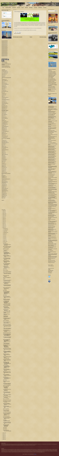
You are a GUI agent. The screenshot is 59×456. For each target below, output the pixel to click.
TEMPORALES (4, 190)
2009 (3, 436)
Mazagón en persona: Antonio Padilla (51, 227)
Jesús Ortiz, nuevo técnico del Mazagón (7, 397)
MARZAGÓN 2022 (4, 45)
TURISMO (3, 194)
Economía (3, 112)
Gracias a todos (5, 270)
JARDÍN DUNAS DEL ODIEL (6, 67)
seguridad (3, 180)
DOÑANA (26, 7)
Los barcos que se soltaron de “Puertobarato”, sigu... (6, 310)
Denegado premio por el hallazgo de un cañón (52, 111)
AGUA (3, 75)
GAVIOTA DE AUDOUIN (52, 82)
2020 (3, 218)
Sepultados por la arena (52, 261)
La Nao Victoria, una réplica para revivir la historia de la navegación (52, 190)
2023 (3, 214)
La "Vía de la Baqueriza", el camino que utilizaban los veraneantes (52, 172)
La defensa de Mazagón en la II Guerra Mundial (52, 183)
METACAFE (50, 271)
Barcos (3, 92)
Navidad (3, 148)
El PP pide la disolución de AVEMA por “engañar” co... (6, 283)
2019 (3, 219)
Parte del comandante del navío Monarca (52, 247)
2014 (3, 226)
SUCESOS (44, 7)
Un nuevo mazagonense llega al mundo (6, 322)
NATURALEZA (4, 147)
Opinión (3, 153)
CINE (2, 96)
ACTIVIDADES (4, 71)
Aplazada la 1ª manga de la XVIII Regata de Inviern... (7, 319)
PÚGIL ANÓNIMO (6, 320)
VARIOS (3, 196)
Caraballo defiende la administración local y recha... (7, 297)
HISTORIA (31, 7)
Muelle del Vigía (50, 242)
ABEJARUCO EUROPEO (52, 69)
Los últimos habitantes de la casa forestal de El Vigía (52, 221)
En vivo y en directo (6, 398)
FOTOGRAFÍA (4, 124)
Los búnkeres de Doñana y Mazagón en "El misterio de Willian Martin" (52, 203)
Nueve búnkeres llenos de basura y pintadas (52, 245)
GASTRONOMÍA (4, 126)
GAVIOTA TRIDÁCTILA (52, 83)
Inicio (3, 7)
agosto (4, 233)
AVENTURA (4, 86)
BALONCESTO (4, 91)
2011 (3, 434)
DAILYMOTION (50, 270)
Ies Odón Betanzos (4, 131)
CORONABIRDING (51, 76)
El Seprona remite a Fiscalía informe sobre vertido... (7, 256)
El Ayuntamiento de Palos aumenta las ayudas (7, 280)
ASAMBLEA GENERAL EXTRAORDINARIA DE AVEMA (7, 352)
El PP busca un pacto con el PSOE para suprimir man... (7, 423)
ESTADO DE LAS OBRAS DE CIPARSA (7, 395)
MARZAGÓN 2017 (4, 51)
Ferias (3, 119)
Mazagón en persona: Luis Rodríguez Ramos (52, 229)
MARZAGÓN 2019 (4, 48)
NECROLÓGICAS (4, 149)
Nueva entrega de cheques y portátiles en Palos (7, 247)
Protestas (3, 168)
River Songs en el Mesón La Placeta (7, 401)
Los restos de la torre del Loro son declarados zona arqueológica (52, 213)
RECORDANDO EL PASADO (6, 173)
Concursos (3, 98)
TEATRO (3, 187)
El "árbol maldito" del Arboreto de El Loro (51, 114)
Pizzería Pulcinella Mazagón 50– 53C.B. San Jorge (6, 261)
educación (3, 113)
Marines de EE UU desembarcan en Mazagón (52, 223)
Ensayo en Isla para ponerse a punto (6, 410)
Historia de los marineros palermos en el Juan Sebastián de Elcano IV (52, 154)
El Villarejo (50, 141)
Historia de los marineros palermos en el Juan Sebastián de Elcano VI (52, 160)
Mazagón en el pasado (51, 226)
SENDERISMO (4, 182)
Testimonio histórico (51, 262)
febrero (4, 241)
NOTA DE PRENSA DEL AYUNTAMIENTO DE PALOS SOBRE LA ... (7, 335)
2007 (3, 439)
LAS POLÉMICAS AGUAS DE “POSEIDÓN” (6, 387)
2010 (3, 435)
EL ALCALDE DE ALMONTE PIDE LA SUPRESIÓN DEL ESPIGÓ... (6, 366)
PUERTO (3, 171)
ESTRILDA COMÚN (51, 81)
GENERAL (3, 127)
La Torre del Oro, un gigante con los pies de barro (52, 195)
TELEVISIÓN (4, 189)
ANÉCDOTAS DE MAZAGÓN (6, 77)
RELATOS (3, 175)
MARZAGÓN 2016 (4, 52)
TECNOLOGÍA (4, 188)
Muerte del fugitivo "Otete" (52, 243)
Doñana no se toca (6, 248)
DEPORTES (40, 7)
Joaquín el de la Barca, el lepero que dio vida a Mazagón (52, 169)
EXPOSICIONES (4, 118)
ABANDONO (4, 70)
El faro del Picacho (51, 122)
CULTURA (35, 7)
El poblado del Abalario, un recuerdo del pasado (52, 137)
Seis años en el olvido (51, 260)
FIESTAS (3, 120)
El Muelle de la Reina (51, 130)
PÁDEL (3, 155)
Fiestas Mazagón (4, 121)
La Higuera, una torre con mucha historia (52, 185)
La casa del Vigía (50, 176)
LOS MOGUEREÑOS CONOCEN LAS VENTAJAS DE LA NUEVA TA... (6, 292)
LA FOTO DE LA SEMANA (6, 138)
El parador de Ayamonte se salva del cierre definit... (7, 418)
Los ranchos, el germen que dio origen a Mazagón (52, 210)
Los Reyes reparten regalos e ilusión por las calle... (7, 407)
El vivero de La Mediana (52, 142)
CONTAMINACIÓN (5, 99)
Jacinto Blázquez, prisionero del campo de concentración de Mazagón (52, 167)
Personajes (3, 160)
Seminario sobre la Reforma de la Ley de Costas (6, 355)
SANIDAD (3, 177)
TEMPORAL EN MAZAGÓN (5, 316)
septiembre (5, 232)
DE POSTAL (3, 105)
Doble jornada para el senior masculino (6, 343)
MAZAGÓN (14, 7)
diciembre (5, 228)
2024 (3, 213)
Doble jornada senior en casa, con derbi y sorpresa (6, 288)
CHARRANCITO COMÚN (52, 74)
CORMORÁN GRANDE (51, 75)
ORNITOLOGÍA (4, 154)
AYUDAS (3, 90)
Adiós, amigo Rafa (6, 408)
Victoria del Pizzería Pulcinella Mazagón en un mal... (7, 375)
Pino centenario (50, 250)
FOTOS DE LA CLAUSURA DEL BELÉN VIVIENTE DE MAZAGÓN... (6, 253)
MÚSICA (3, 146)
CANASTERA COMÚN (51, 71)
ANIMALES (3, 79)
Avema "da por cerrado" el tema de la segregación (7, 328)
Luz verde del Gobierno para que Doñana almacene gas (6, 264)
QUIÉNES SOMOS (8, 7)
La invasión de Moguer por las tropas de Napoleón (52, 187)
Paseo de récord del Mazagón (6, 276)
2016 (3, 223)
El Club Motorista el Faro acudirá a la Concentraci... (7, 390)
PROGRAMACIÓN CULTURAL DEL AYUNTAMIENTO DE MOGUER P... (7, 363)
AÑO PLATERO (4, 80)
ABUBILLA (50, 70)
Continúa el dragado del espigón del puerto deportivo (6, 414)
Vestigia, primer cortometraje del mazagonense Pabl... (6, 307)
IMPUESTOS (4, 133)
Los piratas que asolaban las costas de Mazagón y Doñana (52, 205)
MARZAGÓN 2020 (5, 47)
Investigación (4, 137)
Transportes (3, 193)
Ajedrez (3, 76)
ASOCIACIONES (4, 84)
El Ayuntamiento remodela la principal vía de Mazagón (7, 378)
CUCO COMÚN (50, 77)
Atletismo (3, 85)
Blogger (35, 454)
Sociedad (3, 183)
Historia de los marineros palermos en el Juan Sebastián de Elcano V (52, 157)
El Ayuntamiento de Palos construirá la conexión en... (7, 326)
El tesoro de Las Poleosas (52, 140)
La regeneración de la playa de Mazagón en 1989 (52, 192)
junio (4, 236)
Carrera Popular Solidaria (7, 271)
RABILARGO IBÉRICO (51, 86)
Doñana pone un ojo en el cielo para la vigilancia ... (7, 273)
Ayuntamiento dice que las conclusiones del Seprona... (6, 259)
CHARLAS (3, 93)
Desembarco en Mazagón (52, 113)
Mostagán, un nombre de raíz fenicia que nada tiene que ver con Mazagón (52, 241)
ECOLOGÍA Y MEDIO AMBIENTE (5, 110)
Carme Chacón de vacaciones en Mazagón (7, 430)
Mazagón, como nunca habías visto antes (6, 299)
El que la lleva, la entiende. (5, 250)
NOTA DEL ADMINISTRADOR (6, 420)
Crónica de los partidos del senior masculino (6, 305)
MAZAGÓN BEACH (9, 3)
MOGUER (18, 7)
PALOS (23, 7)
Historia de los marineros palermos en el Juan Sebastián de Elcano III (52, 152)
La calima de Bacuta (51, 175)
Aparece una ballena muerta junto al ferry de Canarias (7, 404)
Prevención (3, 167)
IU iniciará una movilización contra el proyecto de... (7, 245)
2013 (3, 227)
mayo (4, 237)
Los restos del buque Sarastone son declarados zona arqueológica (52, 215)
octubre (4, 231)
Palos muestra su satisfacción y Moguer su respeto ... (7, 331)
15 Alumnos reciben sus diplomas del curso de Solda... (7, 360)
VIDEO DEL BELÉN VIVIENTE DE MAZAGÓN (6, 426)
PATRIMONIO (4, 159)
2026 (3, 210)
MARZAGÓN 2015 (4, 53)
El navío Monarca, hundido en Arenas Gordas (52, 132)
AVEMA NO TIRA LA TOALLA (6, 314)
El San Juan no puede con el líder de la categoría (7, 383)
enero (4, 242)
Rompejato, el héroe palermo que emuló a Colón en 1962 (52, 256)
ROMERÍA (3, 176)
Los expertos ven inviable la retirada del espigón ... (7, 338)
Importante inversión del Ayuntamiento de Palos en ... (7, 349)
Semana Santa (4, 181)
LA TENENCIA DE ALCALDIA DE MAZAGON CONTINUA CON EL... (7, 302)
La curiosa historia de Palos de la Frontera (52, 180)
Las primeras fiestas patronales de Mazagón (51, 200)
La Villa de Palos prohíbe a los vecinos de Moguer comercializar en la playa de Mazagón (52, 197)
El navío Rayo (50, 133)
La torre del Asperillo (51, 193)
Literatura (3, 140)
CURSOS (3, 104)
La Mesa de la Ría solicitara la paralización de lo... (6, 267)
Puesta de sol (4, 172)
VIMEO (49, 269)
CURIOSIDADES (4, 103)
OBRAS (3, 152)
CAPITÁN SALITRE (6, 416)
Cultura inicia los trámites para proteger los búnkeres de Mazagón (52, 109)
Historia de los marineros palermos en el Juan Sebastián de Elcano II (52, 149)
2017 (3, 222)
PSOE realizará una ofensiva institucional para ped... (7, 370)
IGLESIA (3, 132)
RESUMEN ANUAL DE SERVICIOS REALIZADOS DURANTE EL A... (6, 346)
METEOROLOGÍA (4, 142)
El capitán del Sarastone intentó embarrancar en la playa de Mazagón (52, 117)
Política (3, 165)
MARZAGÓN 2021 (4, 46)
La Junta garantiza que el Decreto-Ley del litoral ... (7, 286)
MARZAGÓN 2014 (4, 54)
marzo (4, 240)
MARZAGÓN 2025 (4, 41)
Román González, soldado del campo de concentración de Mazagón (52, 254)
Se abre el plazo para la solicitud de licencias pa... (6, 393)
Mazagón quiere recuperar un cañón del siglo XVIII (52, 233)
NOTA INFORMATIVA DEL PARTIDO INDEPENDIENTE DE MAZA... (6, 340)
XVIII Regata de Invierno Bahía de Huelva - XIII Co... (7, 372)
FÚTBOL (3, 125)
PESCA (3, 161)
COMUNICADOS (4, 97)
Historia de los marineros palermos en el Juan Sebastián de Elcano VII (52, 162)
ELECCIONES (4, 114)
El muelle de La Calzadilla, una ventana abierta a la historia (52, 128)
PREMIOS (3, 166)
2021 (3, 217)
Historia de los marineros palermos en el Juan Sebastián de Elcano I (52, 147)
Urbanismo (3, 195)
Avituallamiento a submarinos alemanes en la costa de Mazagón (52, 107)
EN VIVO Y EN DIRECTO (7, 277)
